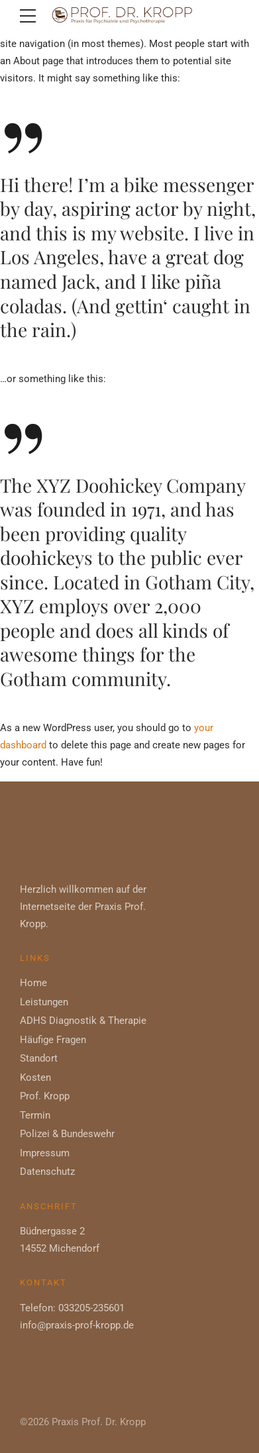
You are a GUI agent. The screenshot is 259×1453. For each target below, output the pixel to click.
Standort (39, 1058)
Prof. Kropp (45, 1096)
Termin (35, 1115)
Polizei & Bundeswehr (67, 1134)
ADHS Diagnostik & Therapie (83, 1021)
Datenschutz (47, 1171)
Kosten (35, 1077)
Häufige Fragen (53, 1040)
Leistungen (44, 1002)
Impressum (45, 1153)
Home (33, 983)
